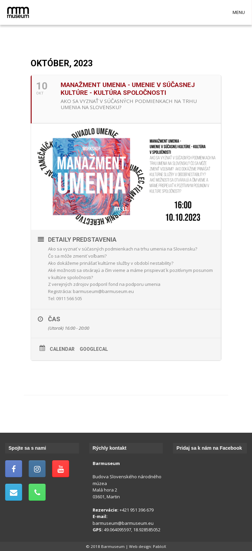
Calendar (62, 349)
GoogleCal (94, 349)
